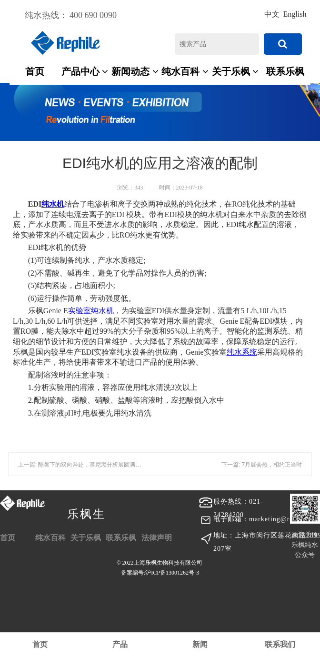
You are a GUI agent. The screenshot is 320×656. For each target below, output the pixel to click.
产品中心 (85, 71)
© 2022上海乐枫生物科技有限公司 (159, 568)
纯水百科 (185, 71)
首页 (34, 71)
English (295, 14)
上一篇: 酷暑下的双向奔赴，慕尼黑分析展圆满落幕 (82, 464)
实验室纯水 (87, 311)
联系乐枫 (285, 71)
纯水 (49, 204)
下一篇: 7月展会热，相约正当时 (261, 464)
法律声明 (156, 538)
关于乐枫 (235, 71)
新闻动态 (135, 71)
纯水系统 (242, 352)
